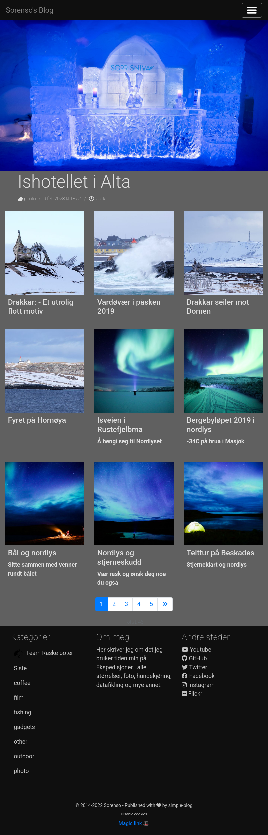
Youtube (196, 649)
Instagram (198, 685)
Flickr (192, 693)
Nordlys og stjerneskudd (119, 557)
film (18, 697)
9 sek (97, 198)
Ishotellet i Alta (74, 181)
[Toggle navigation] (252, 10)
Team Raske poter (43, 653)
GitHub (194, 658)
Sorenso (113, 805)
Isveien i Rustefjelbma (120, 425)
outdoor (24, 756)
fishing (22, 712)
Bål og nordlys (32, 552)
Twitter (194, 667)
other (20, 741)
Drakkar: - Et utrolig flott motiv (40, 307)
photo (30, 198)
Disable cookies (134, 814)
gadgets (24, 727)
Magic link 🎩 (134, 823)
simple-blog (180, 805)
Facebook (198, 676)
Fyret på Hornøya (37, 420)
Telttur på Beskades (220, 552)
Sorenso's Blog (30, 10)
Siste (20, 668)
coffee (22, 683)
